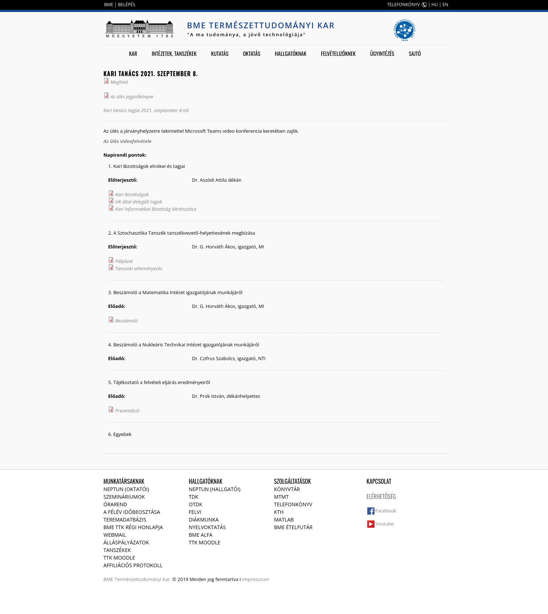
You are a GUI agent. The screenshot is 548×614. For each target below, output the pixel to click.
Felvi (195, 511)
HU (435, 4)
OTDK (195, 504)
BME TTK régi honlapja (133, 527)
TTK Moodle (119, 557)
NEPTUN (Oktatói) (126, 489)
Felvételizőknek (338, 53)
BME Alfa (200, 534)
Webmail (114, 534)
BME (108, 4)
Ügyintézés (382, 53)
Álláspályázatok (126, 542)
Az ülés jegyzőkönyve (131, 96)
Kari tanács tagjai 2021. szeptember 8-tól (146, 110)
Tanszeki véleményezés (138, 268)
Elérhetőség (381, 496)
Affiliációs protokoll (133, 565)
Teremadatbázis (124, 519)
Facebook (385, 510)
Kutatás (220, 53)
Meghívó (119, 82)
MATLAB (284, 519)
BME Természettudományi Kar (261, 25)
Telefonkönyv (293, 504)
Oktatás (251, 53)
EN (445, 4)
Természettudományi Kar (142, 579)
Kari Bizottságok (132, 194)
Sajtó (415, 53)
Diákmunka (203, 519)
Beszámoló (126, 320)
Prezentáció (127, 410)
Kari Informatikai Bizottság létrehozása (155, 209)
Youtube (384, 523)
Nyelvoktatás (207, 527)
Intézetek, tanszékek (174, 53)
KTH (279, 511)
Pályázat (124, 261)
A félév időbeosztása (131, 511)
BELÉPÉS (126, 4)
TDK (193, 496)
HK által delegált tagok (138, 201)
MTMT (281, 496)
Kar (133, 53)
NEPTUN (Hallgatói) (214, 489)
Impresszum (255, 579)
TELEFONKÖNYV (403, 4)
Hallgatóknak (290, 53)
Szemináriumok (124, 496)
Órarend (115, 504)
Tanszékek (117, 550)
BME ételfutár (293, 527)
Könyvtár (287, 489)
